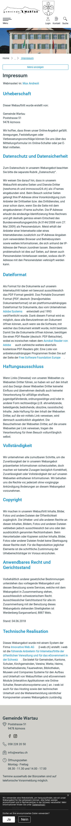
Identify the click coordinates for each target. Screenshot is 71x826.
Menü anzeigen (35, 67)
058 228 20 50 (17, 744)
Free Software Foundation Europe (41, 357)
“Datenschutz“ (38, 804)
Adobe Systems (14, 311)
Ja (9, 819)
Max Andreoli (31, 83)
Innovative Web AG (24, 647)
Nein (24, 819)
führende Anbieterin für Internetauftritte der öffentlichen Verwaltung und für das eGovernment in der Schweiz (35, 655)
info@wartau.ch (18, 752)
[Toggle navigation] (5, 21)
